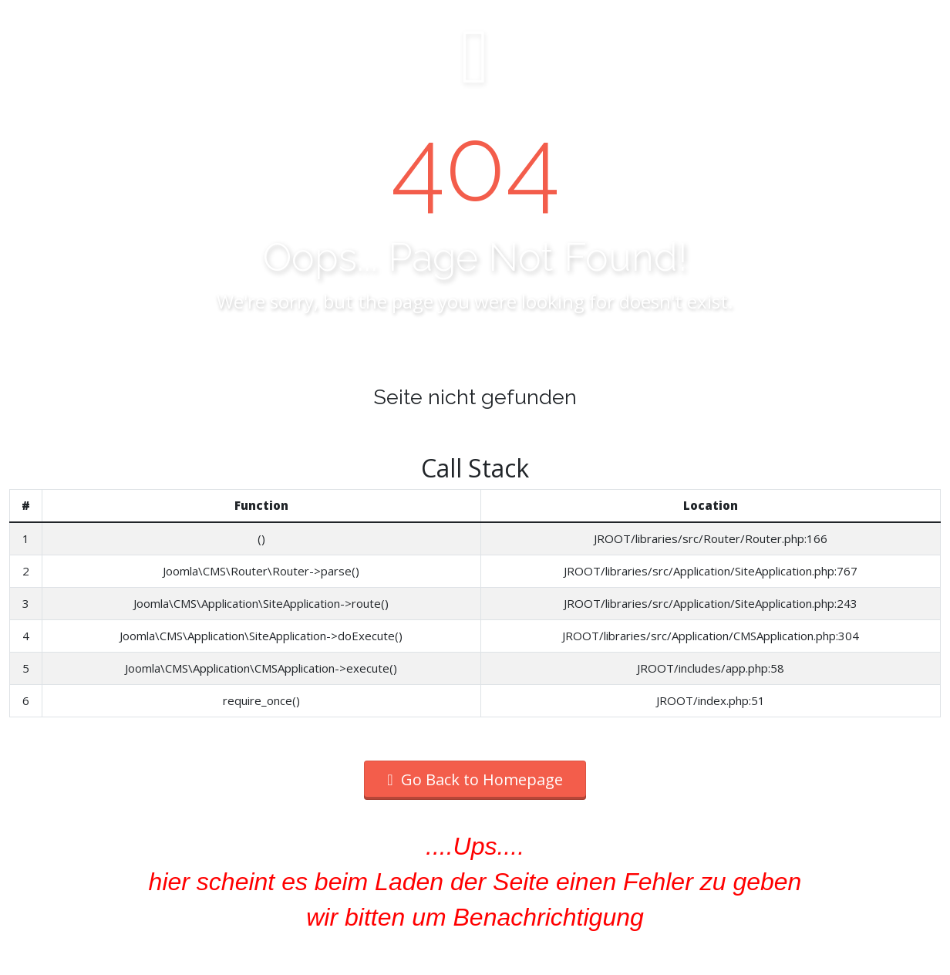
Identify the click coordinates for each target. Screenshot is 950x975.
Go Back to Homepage (474, 779)
